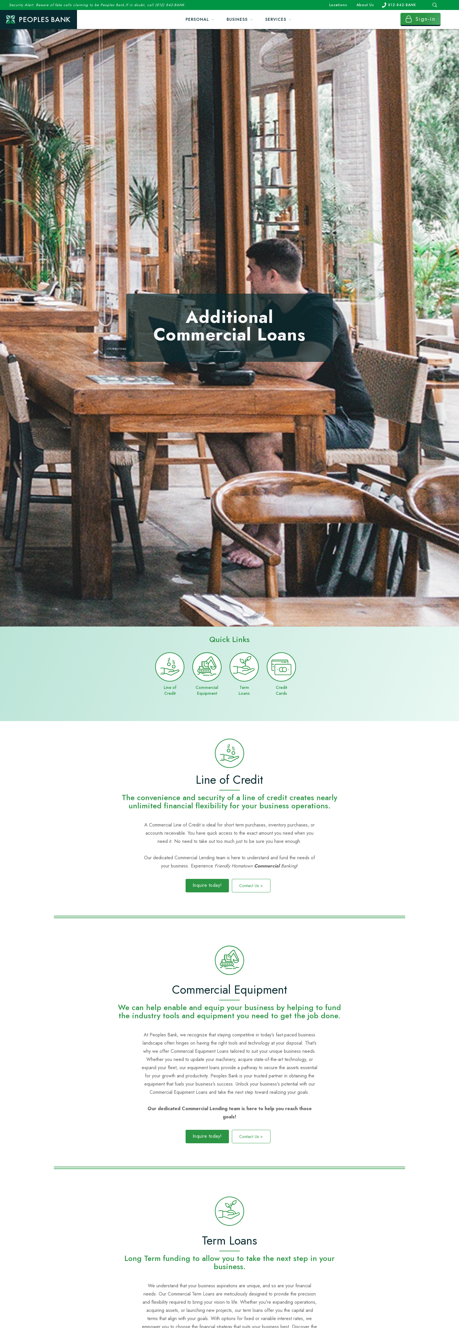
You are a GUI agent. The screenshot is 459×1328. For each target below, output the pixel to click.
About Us (365, 5)
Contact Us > (251, 886)
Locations (338, 5)
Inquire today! (207, 885)
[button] (200, 19)
